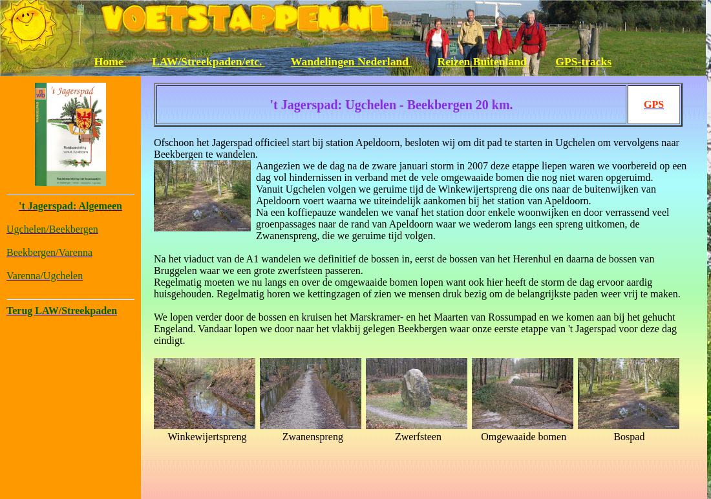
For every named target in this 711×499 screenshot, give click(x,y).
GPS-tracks (583, 61)
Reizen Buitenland (484, 61)
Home (110, 61)
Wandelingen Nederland (351, 61)
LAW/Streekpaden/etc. (208, 61)
